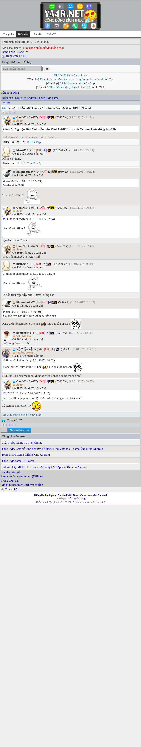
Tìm (46, 68)
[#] (47, 117)
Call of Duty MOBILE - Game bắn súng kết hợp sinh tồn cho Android (44, 467)
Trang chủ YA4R (15, 55)
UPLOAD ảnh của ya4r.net (70, 75)
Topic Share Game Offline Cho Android (26, 454)
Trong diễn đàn (10, 480)
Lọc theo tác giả (10, 472)
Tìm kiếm (6, 103)
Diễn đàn (7, 97)
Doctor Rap (34, 142)
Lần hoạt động (10, 92)
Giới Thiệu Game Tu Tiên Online (22, 442)
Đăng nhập (8, 51)
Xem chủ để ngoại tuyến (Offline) (22, 476)
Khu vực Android (26, 97)
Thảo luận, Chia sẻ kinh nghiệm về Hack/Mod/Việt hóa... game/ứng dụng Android (52, 448)
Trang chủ (8, 34)
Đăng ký (22, 51)
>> (14, 112)
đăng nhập (18, 414)
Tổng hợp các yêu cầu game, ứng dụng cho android (71, 79)
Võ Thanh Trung (76, 498)
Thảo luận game (48, 97)
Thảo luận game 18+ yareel (18, 460)
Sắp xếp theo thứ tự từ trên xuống (22, 484)
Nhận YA (52, 34)
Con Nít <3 (33, 163)
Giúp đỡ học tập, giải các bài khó (69, 87)
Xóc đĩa (38, 34)
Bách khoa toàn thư (72, 83)
